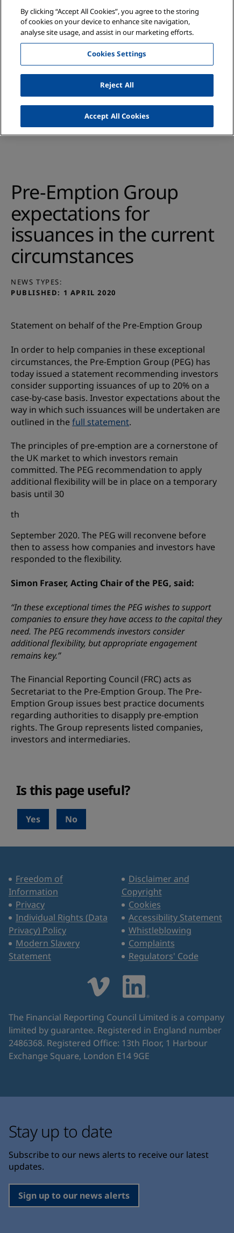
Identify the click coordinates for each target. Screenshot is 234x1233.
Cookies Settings (116, 49)
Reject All (117, 80)
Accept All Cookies (117, 111)
